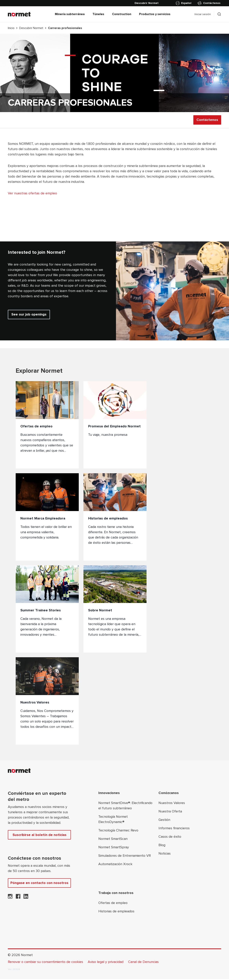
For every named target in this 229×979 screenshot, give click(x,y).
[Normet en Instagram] (10, 897)
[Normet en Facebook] (18, 897)
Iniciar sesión (203, 14)
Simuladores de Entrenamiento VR (124, 855)
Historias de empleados (116, 911)
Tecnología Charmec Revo (118, 830)
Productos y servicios (154, 14)
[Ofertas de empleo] (47, 425)
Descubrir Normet (31, 28)
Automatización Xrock (115, 864)
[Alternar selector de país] (184, 3)
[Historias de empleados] (115, 517)
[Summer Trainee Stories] (47, 609)
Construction (121, 14)
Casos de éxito (169, 836)
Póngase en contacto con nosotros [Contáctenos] (39, 883)
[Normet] (19, 14)
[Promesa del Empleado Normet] (115, 425)
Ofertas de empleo (113, 903)
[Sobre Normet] (115, 609)
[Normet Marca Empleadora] (47, 517)
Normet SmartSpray (113, 847)
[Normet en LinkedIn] (26, 897)
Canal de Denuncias (143, 962)
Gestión (164, 820)
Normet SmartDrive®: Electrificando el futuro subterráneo (125, 805)
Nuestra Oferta (170, 811)
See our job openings (28, 314)
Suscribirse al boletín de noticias (39, 835)
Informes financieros (174, 828)
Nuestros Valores (171, 803)
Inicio (11, 28)
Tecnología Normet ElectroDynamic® (113, 819)
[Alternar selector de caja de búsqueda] (219, 14)
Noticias (164, 853)
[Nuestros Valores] (47, 701)
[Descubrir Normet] (146, 3)
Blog (161, 845)
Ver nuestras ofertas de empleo (32, 193)
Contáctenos (209, 3)
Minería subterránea (70, 14)
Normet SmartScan (113, 839)
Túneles (98, 14)
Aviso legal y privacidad (105, 962)
